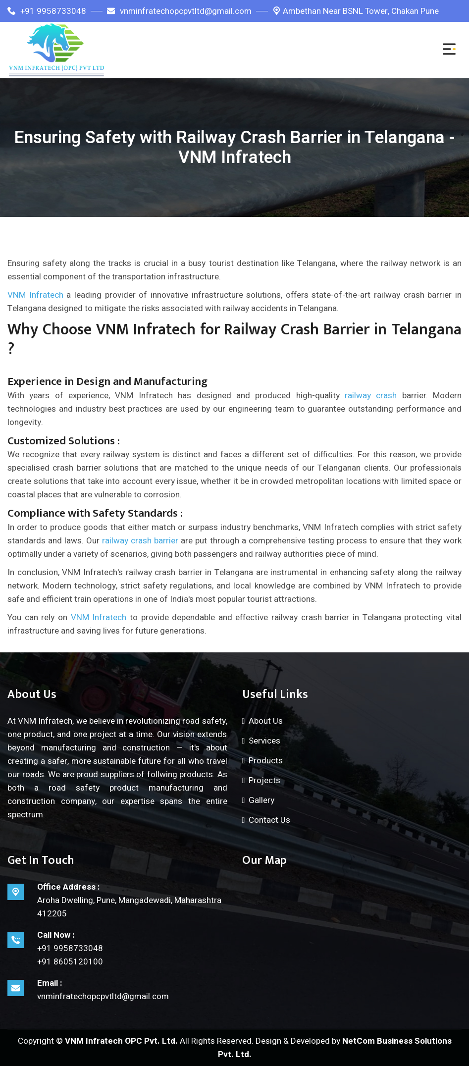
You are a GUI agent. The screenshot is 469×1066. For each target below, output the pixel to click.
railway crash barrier (140, 540)
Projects (264, 780)
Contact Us (269, 820)
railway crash (371, 395)
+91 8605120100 (70, 962)
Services (264, 741)
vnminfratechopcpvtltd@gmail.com (179, 11)
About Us (266, 721)
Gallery (261, 800)
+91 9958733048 (46, 11)
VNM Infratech (35, 295)
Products (266, 760)
